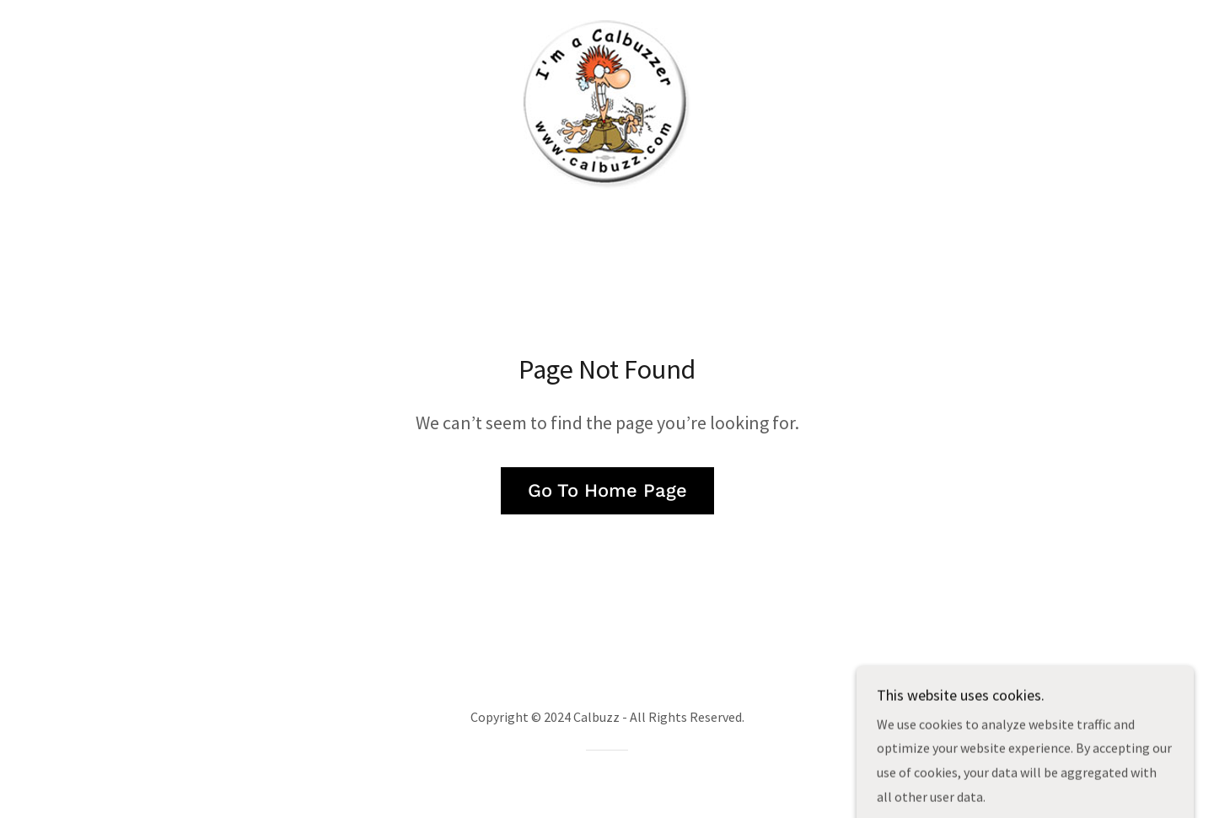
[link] (607, 102)
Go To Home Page (607, 490)
